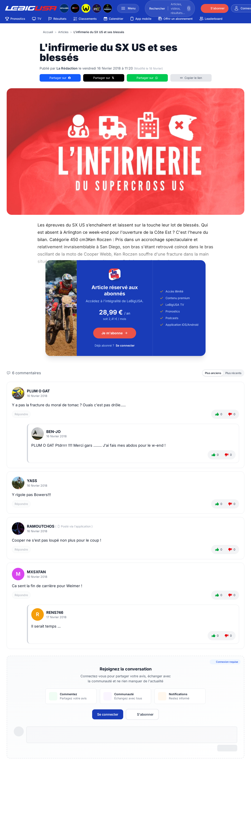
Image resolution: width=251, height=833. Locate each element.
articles (63, 32)
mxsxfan (36, 573)
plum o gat (38, 392)
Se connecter (125, 345)
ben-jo (53, 432)
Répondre (21, 415)
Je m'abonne (115, 333)
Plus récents (232, 373)
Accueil (48, 32)
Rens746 (54, 613)
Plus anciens (210, 373)
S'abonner (142, 715)
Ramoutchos (40, 527)
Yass (32, 481)
